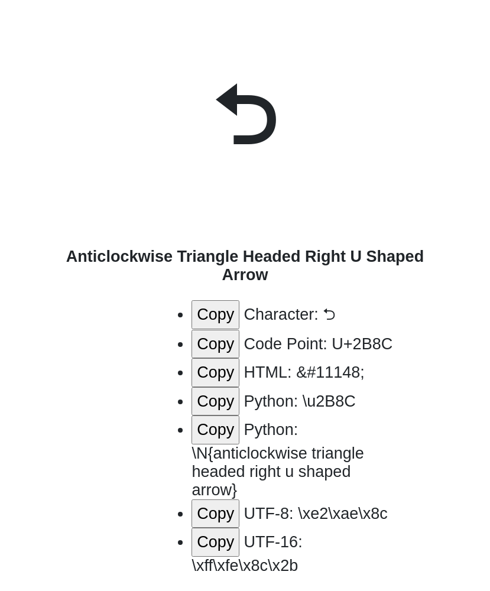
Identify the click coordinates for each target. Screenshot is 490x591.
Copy (215, 314)
